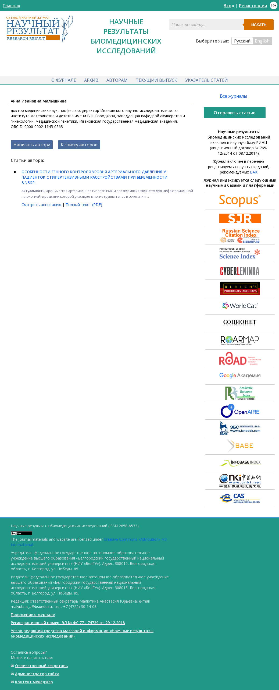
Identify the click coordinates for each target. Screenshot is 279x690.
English (262, 41)
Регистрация (253, 6)
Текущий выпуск (156, 80)
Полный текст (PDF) (84, 204)
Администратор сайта (37, 673)
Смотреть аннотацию (42, 204)
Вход (229, 6)
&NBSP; (94, 177)
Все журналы (233, 96)
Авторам (117, 80)
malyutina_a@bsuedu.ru (31, 606)
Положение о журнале (33, 614)
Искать (259, 25)
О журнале (63, 80)
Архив (91, 80)
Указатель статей (206, 80)
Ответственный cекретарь (41, 665)
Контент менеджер (34, 681)
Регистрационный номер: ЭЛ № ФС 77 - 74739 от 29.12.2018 (68, 622)
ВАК (253, 172)
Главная (11, 6)
